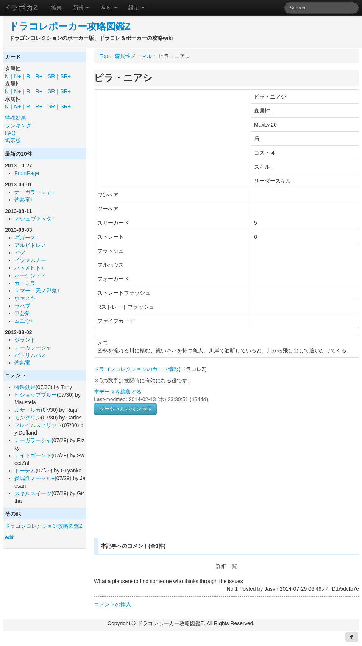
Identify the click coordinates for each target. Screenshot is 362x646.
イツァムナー (30, 260)
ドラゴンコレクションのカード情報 (136, 369)
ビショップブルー (35, 395)
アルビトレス (30, 245)
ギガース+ (26, 238)
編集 (56, 8)
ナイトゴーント (32, 455)
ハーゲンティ (30, 275)
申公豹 (22, 313)
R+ (39, 76)
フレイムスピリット (38, 425)
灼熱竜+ (23, 200)
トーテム (25, 471)
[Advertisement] (147, 485)
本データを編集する (118, 392)
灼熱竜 (22, 363)
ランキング (18, 125)
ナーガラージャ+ (34, 192)
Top (104, 56)
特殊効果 (15, 118)
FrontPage (26, 173)
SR (51, 76)
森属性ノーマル (133, 56)
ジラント (25, 340)
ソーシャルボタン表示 (125, 409)
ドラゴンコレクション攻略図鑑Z (44, 526)
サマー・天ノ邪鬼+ (37, 291)
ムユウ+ (23, 321)
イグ (19, 253)
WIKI (108, 8)
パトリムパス (30, 355)
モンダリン (27, 418)
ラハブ (22, 306)
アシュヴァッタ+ (34, 219)
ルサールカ (27, 410)
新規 (81, 8)
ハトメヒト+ (29, 268)
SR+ (65, 76)
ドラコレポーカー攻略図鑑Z (70, 26)
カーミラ (25, 283)
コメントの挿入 (112, 604)
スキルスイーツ (32, 493)
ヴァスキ (25, 298)
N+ (17, 76)
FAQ (10, 133)
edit (9, 537)
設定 (136, 8)
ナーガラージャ (32, 347)
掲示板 (13, 141)
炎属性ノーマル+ (34, 478)
